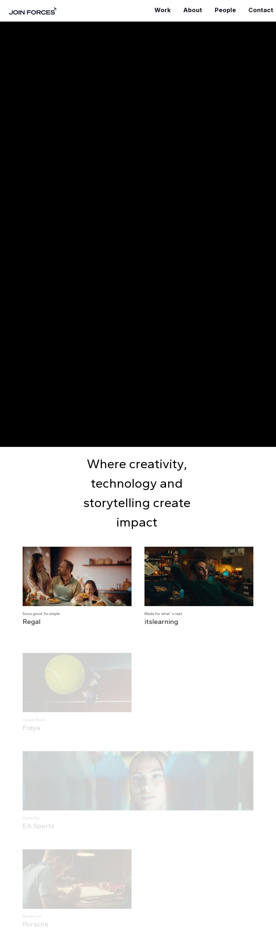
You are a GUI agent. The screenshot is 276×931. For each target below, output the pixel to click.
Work (162, 9)
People (225, 9)
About (192, 9)
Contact (261, 9)
